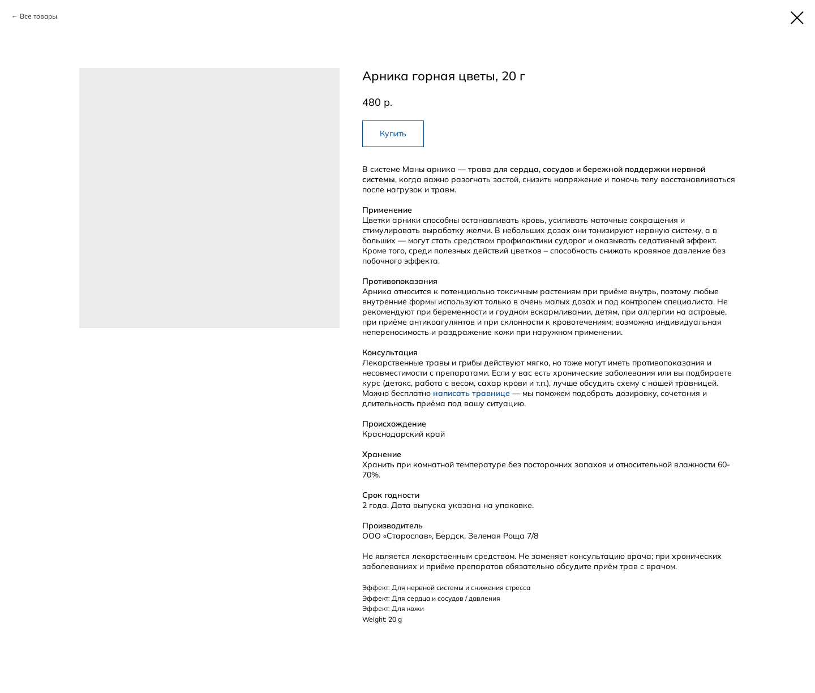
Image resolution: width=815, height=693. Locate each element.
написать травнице (471, 393)
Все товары (38, 16)
